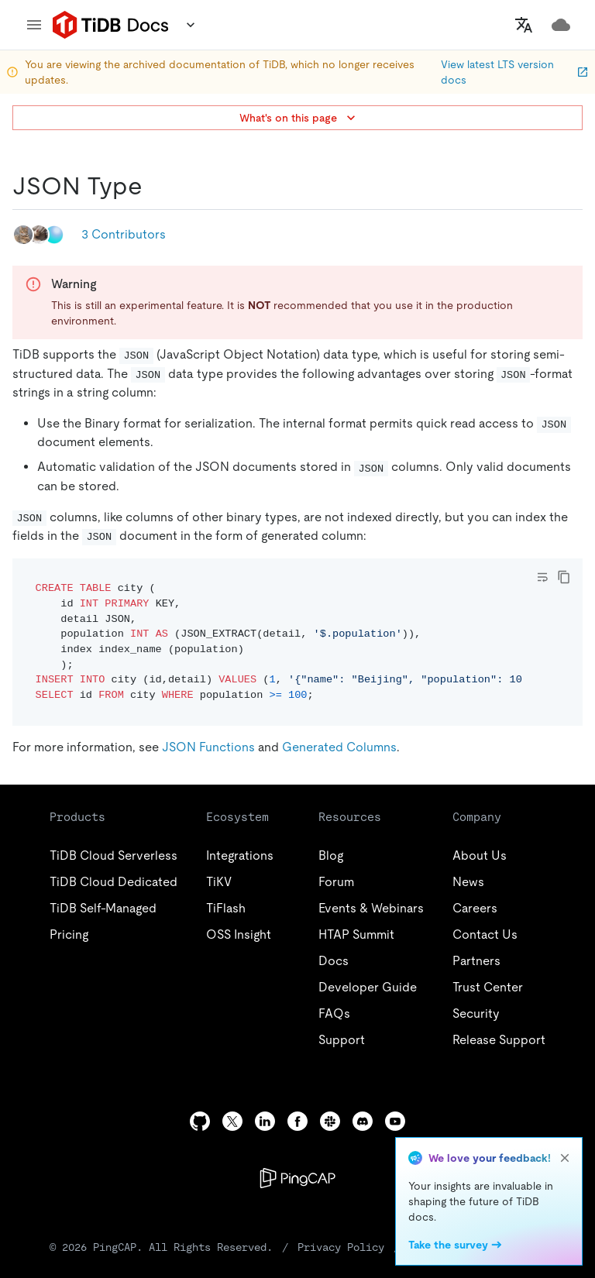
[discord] (362, 1121)
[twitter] (232, 1121)
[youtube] (395, 1121)
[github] (200, 1121)
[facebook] (297, 1121)
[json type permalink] (155, 185)
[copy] (564, 577)
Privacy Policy (341, 1247)
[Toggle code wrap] (542, 577)
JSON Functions (208, 747)
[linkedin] (265, 1121)
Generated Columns (339, 747)
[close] (565, 1158)
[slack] (330, 1121)
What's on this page (299, 117)
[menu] (34, 24)
